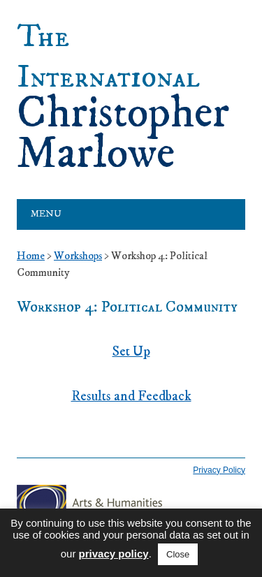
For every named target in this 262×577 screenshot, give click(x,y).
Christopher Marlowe (123, 96)
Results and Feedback (131, 396)
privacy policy (114, 554)
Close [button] (177, 554)
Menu (46, 214)
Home (31, 256)
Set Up (131, 351)
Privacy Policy (219, 470)
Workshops (78, 256)
